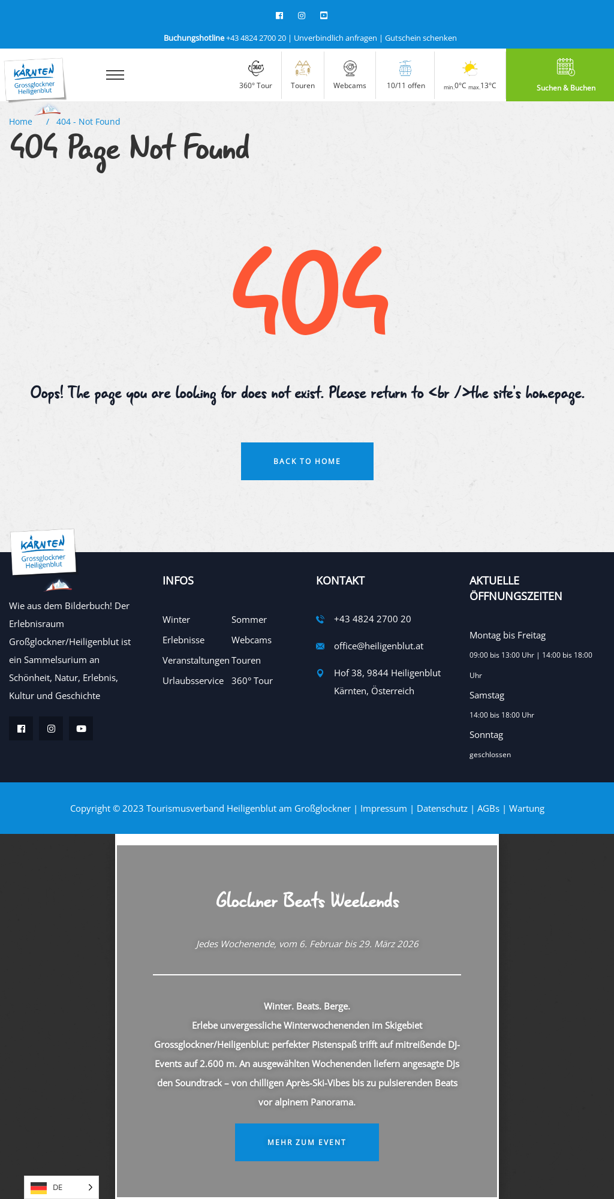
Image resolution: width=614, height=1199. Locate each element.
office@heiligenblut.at (378, 646)
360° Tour (252, 680)
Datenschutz (442, 808)
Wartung (526, 808)
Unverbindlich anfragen (335, 37)
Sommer (249, 619)
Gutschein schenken (421, 37)
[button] (307, 838)
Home (23, 121)
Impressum (383, 808)
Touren (246, 660)
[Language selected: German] (61, 1187)
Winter (176, 619)
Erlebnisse (183, 640)
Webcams (251, 640)
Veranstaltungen (196, 660)
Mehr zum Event (307, 1142)
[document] (307, 1016)
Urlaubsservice (193, 680)
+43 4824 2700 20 (225, 37)
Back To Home (307, 461)
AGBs (488, 808)
